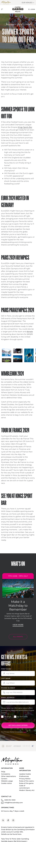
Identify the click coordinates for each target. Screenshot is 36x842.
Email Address (8, 697)
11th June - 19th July (18, 576)
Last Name (6, 678)
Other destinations (8, 776)
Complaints (5, 774)
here (24, 732)
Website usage (7, 781)
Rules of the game (26, 783)
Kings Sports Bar (25, 127)
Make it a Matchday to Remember (18, 605)
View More (18, 625)
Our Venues (28, 2)
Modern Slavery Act (26, 790)
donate (30, 332)
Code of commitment (24, 787)
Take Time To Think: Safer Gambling (15, 839)
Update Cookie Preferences (25, 775)
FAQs (3, 772)
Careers (4, 779)
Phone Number (8, 688)
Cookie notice (6, 783)
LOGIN (31, 9)
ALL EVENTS (18, 637)
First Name (6, 669)
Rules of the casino (26, 781)
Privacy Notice (24, 779)
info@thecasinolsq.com (13, 803)
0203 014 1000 (9, 800)
